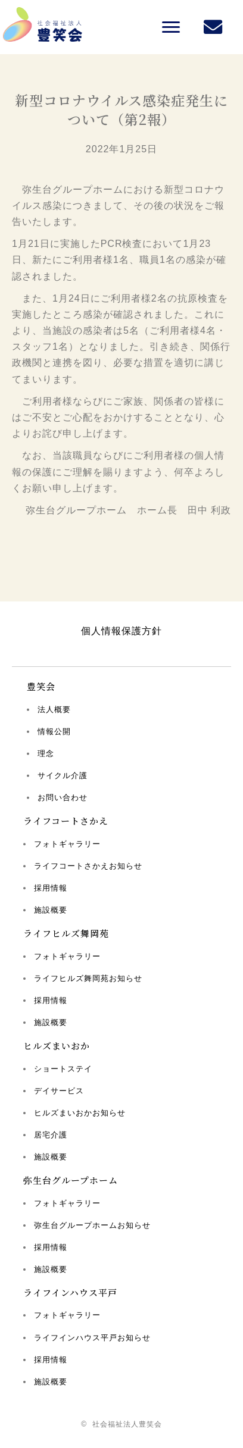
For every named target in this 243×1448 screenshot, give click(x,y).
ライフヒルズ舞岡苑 (66, 933)
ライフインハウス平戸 (70, 1292)
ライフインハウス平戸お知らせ (92, 1337)
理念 (46, 753)
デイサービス (59, 1090)
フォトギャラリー (67, 843)
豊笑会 (41, 686)
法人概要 (54, 709)
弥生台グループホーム (70, 1180)
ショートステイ (63, 1068)
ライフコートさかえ (65, 820)
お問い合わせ (63, 797)
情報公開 (54, 731)
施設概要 (50, 909)
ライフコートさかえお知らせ (88, 865)
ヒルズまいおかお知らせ (80, 1112)
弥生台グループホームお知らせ (92, 1225)
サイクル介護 (63, 775)
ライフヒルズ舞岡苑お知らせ (88, 978)
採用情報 (50, 887)
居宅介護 (50, 1134)
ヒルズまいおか (56, 1045)
